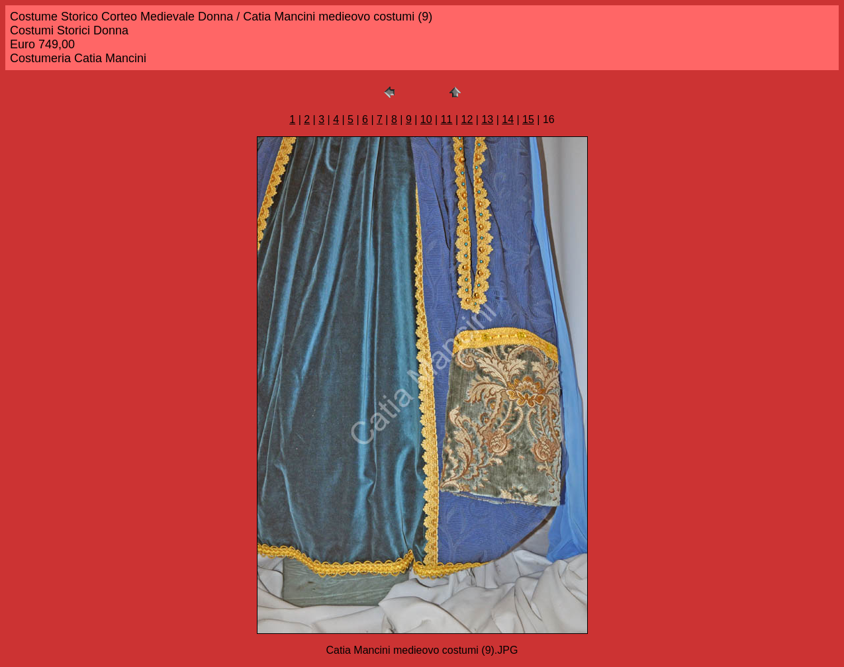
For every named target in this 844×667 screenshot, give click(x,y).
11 (447, 119)
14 (508, 119)
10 (426, 119)
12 (467, 119)
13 (487, 119)
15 (528, 119)
